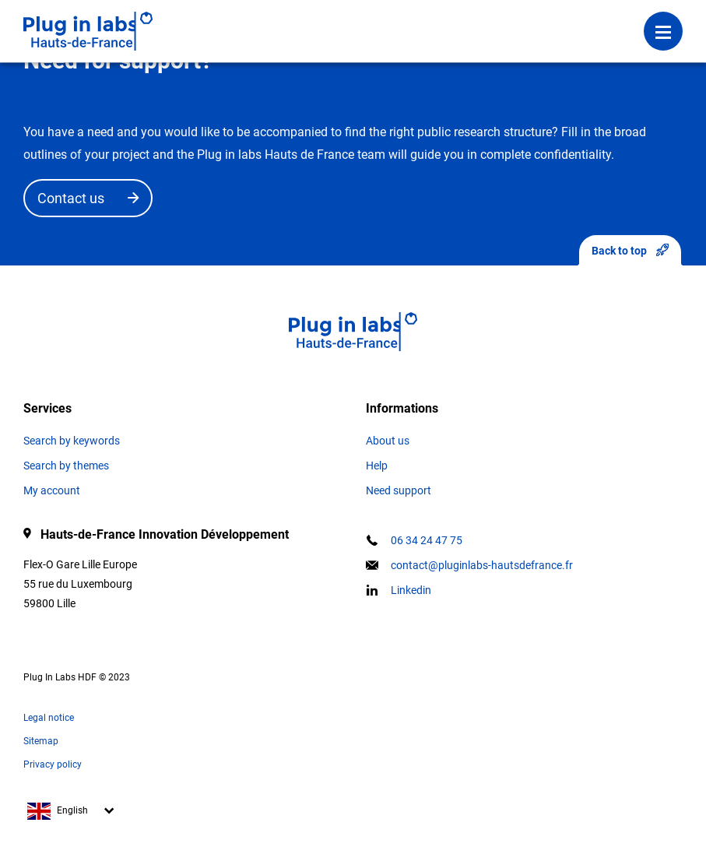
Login (263, 19)
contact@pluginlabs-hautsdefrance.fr (482, 565)
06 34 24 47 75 (426, 540)
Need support (398, 490)
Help (377, 465)
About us (387, 440)
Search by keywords (71, 440)
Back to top (630, 250)
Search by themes (66, 465)
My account (51, 490)
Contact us (70, 198)
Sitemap (40, 741)
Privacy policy (52, 764)
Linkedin (411, 590)
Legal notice (48, 717)
